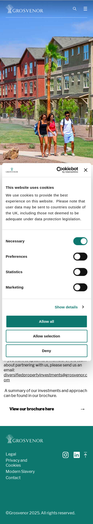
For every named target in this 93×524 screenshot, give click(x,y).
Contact (13, 477)
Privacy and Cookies (16, 463)
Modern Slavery (20, 471)
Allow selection (46, 336)
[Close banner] (85, 170)
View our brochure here (31, 409)
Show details (66, 307)
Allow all (46, 321)
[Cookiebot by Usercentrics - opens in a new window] (58, 170)
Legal (11, 454)
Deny (46, 351)
